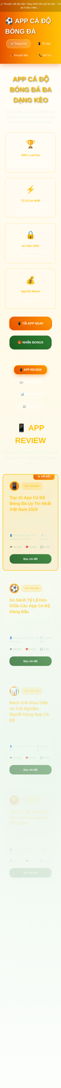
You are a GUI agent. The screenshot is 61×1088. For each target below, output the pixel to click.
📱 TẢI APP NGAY (30, 323)
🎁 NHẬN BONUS (30, 342)
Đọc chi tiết (30, 560)
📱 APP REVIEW (30, 369)
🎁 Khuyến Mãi (19, 55)
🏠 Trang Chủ (18, 43)
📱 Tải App (44, 43)
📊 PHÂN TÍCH (30, 394)
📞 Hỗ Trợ (45, 55)
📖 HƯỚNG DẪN (30, 382)
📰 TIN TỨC (31, 406)
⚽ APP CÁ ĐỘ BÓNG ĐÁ (28, 26)
